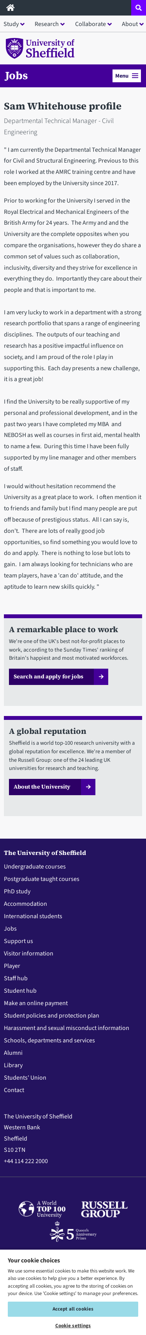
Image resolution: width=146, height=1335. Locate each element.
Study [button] (11, 24)
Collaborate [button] (90, 24)
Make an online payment (36, 1003)
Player (12, 966)
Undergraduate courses (35, 866)
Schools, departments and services (49, 1040)
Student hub (20, 991)
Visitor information (28, 953)
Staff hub (16, 978)
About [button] (130, 24)
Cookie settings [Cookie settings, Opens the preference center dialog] (73, 1325)
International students (33, 916)
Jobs (16, 75)
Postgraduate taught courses (41, 879)
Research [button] (47, 24)
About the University (42, 787)
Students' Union (25, 1077)
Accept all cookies (73, 1309)
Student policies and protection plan (51, 1015)
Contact (14, 1090)
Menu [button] (126, 76)
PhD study (17, 891)
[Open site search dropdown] (138, 8)
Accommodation (25, 904)
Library (13, 1065)
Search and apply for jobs (48, 676)
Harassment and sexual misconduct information (66, 1028)
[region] (73, 1292)
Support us (18, 941)
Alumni (13, 1053)
